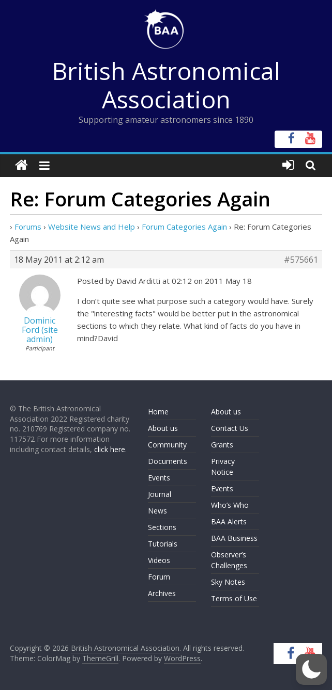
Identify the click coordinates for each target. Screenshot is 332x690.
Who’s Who (230, 505)
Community (167, 445)
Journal (159, 494)
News (157, 511)
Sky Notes (228, 582)
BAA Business (234, 538)
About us (163, 428)
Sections (162, 527)
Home (158, 411)
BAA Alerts (229, 521)
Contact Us (229, 428)
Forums (27, 226)
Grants (222, 445)
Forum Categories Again (184, 226)
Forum (159, 577)
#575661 (301, 259)
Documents (167, 461)
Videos (159, 560)
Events (159, 478)
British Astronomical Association (166, 85)
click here (109, 449)
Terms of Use (234, 598)
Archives (162, 593)
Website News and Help (91, 226)
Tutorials (162, 544)
